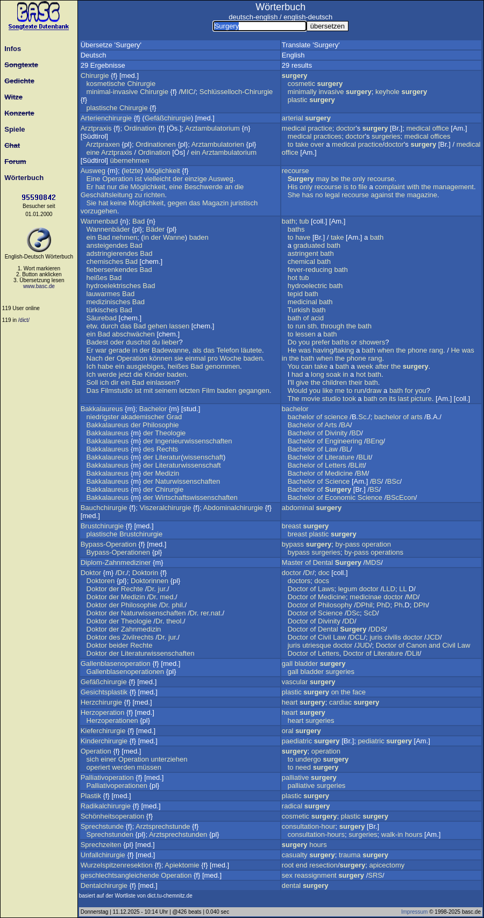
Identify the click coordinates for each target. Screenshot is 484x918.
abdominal (298, 508)
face (359, 692)
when (386, 350)
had (297, 374)
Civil (324, 637)
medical (294, 128)
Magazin (215, 203)
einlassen (161, 382)
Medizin (167, 473)
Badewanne (170, 350)
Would (298, 390)
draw (373, 390)
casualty (295, 855)
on (383, 399)
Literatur (168, 457)
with (413, 187)
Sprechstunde (102, 826)
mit (148, 390)
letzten (189, 390)
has (307, 195)
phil (177, 605)
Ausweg (93, 171)
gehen (157, 326)
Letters (335, 465)
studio (331, 399)
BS (376, 481)
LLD (388, 589)
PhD (383, 605)
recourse (295, 171)
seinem (166, 390)
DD (349, 621)
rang (436, 350)
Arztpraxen (103, 144)
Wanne (174, 237)
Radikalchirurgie (106, 806)
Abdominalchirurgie (233, 508)
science (336, 417)
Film (208, 390)
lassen (179, 326)
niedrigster (103, 417)
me (340, 390)
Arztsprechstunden (178, 834)
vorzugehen (99, 211)
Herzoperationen (112, 720)
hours (414, 834)
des (148, 449)
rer (205, 613)
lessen (305, 334)
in (146, 237)
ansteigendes (107, 245)
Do (292, 342)
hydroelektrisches (114, 286)
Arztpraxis (96, 128)
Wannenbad (99, 221)
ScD (370, 613)
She (294, 195)
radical (292, 806)
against (382, 195)
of (306, 318)
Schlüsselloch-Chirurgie (236, 92)
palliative (295, 777)
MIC (187, 92)
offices (440, 136)
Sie (92, 203)
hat (100, 187)
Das (93, 390)
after (382, 366)
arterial (292, 118)
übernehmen (130, 160)
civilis (393, 637)
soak (333, 374)
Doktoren (101, 581)
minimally (302, 92)
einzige (195, 179)
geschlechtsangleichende (120, 875)
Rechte (132, 589)
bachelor (295, 409)
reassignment (316, 875)
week (365, 366)
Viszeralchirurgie (165, 508)
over (317, 144)
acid (317, 318)
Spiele (13, 129)
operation (376, 544)
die (123, 187)
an (228, 187)
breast (291, 526)
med (166, 597)
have (302, 237)
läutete (251, 350)
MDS (373, 562)
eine (93, 152)
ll (292, 382)
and (434, 645)
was (304, 350)
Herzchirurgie (101, 702)
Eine (94, 179)
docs (322, 581)
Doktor (91, 573)
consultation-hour (309, 826)
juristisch (244, 203)
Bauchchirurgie (104, 508)
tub (304, 221)
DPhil (364, 605)
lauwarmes (103, 294)
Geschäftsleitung (107, 195)
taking (345, 350)
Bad (138, 221)
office (440, 128)
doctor (345, 128)
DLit (413, 653)
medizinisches (109, 302)
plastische (102, 108)
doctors (299, 581)
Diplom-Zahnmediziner (116, 562)
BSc (393, 481)
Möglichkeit (162, 171)
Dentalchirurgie (104, 885)
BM (362, 473)
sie (178, 358)
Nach (95, 358)
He (292, 350)
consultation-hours (316, 834)
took (349, 399)
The (293, 399)
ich (104, 382)
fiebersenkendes (112, 270)
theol (173, 621)
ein (195, 152)
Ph (398, 605)
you (304, 342)
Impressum (414, 912)
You (293, 366)
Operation (117, 179)
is (346, 187)
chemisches (105, 261)
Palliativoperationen (117, 785)
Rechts (167, 449)
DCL (357, 637)
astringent (303, 253)
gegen (177, 203)
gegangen (253, 390)
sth (312, 326)
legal (332, 195)
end (302, 865)
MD (412, 597)
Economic (340, 497)
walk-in (392, 834)
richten (154, 195)
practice (320, 128)
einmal (195, 358)
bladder (306, 663)
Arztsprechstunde (163, 826)
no (319, 195)
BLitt (357, 465)
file (362, 187)
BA (345, 425)
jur (162, 589)
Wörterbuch (22, 178)
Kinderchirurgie (104, 741)
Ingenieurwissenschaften (193, 441)
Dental (323, 562)
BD (356, 433)
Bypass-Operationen (119, 552)
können (161, 358)
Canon (416, 645)
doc (324, 573)
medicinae (365, 597)
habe (105, 366)
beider (118, 645)
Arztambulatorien (217, 144)
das (194, 203)
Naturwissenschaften (187, 481)
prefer (321, 342)
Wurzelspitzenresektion (117, 865)
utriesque (316, 645)
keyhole (387, 92)
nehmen (124, 237)
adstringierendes (112, 253)
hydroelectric (308, 286)
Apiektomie (182, 865)
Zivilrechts (138, 637)
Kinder (155, 374)
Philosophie (161, 425)
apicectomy (387, 865)
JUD (363, 645)
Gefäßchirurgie (168, 118)
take (302, 144)
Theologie (170, 433)
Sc (362, 417)
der (178, 179)
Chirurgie (95, 75)
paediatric (297, 741)
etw (92, 326)
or (354, 342)
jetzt (125, 374)
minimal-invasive (112, 92)
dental (291, 885)
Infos (11, 49)
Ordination (140, 128)
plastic (298, 100)
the (346, 179)
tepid (295, 294)
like (328, 390)
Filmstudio (116, 390)
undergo (308, 759)
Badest (97, 342)
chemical (301, 261)
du (156, 342)
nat (215, 613)
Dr (120, 573)
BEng (374, 441)
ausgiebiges (144, 366)
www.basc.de (39, 286)
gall (287, 663)
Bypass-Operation (109, 544)
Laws (326, 589)
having (323, 350)
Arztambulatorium (212, 128)
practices (327, 136)
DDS (378, 629)
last (403, 399)
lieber (170, 342)
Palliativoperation (107, 777)
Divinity (336, 433)
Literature (339, 457)
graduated (309, 245)
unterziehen (169, 759)
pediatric (371, 741)
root (288, 865)
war (100, 350)
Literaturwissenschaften (158, 653)
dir (114, 382)
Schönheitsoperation (113, 816)
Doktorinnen (149, 581)
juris (375, 637)
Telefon (228, 350)
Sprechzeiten (101, 845)
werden (123, 767)
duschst (138, 342)
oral (288, 731)
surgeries (386, 136)
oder (117, 342)
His (293, 187)
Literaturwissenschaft (187, 465)
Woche (230, 358)
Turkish (298, 310)
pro (213, 358)
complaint (390, 187)
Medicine (339, 473)
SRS (375, 875)
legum (347, 589)
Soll (92, 382)
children (334, 382)
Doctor (298, 589)
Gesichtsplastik (104, 692)
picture (421, 399)
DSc (353, 613)
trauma (349, 855)
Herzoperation (103, 712)
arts (417, 417)
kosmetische (106, 84)
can (306, 366)
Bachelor (153, 409)
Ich (91, 366)
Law (331, 449)
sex (287, 875)
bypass (293, 544)
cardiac (340, 702)
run (300, 326)
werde (106, 374)
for (409, 390)
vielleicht (157, 179)
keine (118, 203)
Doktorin (145, 573)
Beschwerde (203, 187)
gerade (119, 350)
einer (108, 759)
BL (345, 449)
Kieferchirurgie (103, 731)
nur (112, 187)
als (197, 350)
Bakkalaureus (102, 409)
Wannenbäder (108, 229)
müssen (149, 767)
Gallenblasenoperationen (126, 672)
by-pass (348, 544)
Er (90, 187)
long (317, 374)
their (355, 382)
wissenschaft (203, 457)
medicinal (302, 302)
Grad (174, 417)
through (332, 326)
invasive (331, 92)
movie (310, 399)
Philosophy (335, 605)
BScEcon (400, 497)
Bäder (155, 229)
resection (323, 865)
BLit (364, 457)
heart (290, 702)
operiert (98, 767)
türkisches (102, 310)
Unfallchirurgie (103, 855)
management (453, 187)
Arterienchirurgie (106, 118)
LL (403, 589)
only (358, 179)
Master (292, 562)
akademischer (143, 417)
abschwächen (133, 334)
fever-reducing (310, 270)
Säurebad (102, 318)
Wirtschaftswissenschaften (196, 497)
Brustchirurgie (102, 526)
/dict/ (24, 320)
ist (138, 179)
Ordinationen (155, 144)
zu (138, 195)
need (303, 767)
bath (288, 221)
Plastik (91, 796)
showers (372, 342)
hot (292, 278)
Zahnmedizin (141, 629)
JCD (433, 637)
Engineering (343, 441)
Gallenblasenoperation (116, 663)
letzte (132, 171)
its (392, 399)
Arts (330, 425)
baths (296, 229)
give (302, 382)
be (335, 179)
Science (337, 481)
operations (387, 552)
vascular (295, 682)
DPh (420, 605)
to (291, 144)
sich (93, 759)
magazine (422, 195)
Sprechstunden (110, 834)
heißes (97, 278)
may (322, 179)
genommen (222, 366)
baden (199, 237)
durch (109, 326)
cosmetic (301, 84)
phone (417, 350)
